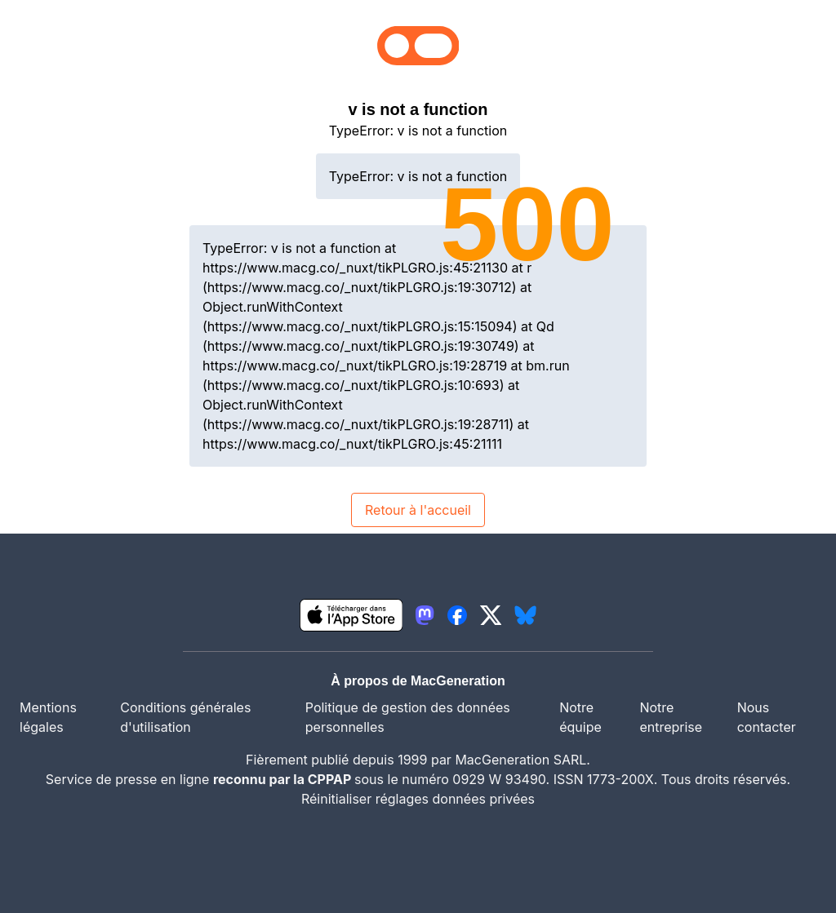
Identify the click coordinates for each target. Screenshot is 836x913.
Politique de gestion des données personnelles (407, 717)
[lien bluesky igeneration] (525, 615)
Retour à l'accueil (418, 510)
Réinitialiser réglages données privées (418, 799)
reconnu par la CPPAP (283, 779)
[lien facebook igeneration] (457, 615)
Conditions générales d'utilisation (185, 717)
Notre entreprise (670, 717)
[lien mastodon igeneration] (425, 615)
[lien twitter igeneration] (491, 615)
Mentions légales (48, 717)
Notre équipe (580, 717)
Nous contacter (766, 717)
